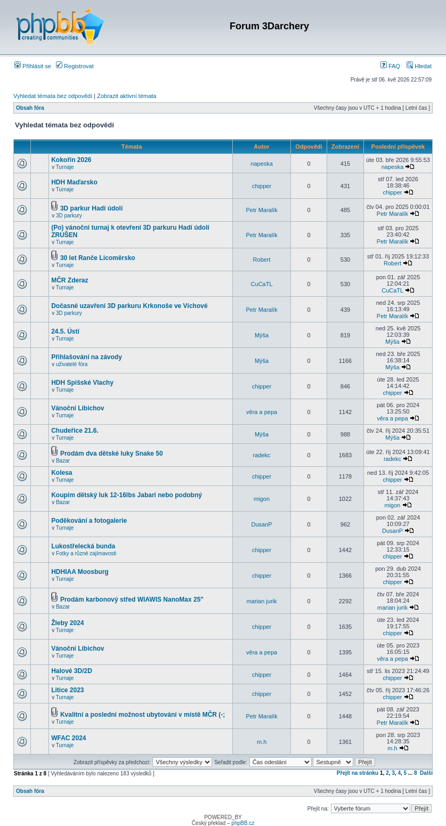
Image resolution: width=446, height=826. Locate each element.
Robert (262, 259)
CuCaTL (262, 284)
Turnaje (65, 167)
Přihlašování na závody (86, 357)
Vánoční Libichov (77, 408)
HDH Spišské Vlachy (82, 382)
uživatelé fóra (71, 364)
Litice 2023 (67, 690)
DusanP (262, 524)
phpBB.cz (242, 823)
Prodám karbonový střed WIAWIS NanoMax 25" (132, 599)
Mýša (262, 335)
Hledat (419, 66)
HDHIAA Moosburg (80, 572)
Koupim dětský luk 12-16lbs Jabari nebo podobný (126, 495)
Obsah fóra (30, 108)
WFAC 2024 (68, 738)
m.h (261, 742)
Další (426, 773)
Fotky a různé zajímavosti (86, 553)
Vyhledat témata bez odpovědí (52, 96)
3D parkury (69, 215)
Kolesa (61, 472)
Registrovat (75, 66)
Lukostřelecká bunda (83, 546)
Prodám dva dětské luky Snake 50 (111, 453)
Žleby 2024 (67, 623)
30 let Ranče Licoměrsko (97, 258)
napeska (261, 163)
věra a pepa (261, 412)
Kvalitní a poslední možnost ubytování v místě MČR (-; (142, 714)
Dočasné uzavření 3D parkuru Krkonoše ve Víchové (129, 306)
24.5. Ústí (65, 331)
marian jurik (262, 601)
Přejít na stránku (357, 773)
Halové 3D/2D (71, 671)
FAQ (390, 66)
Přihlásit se (32, 66)
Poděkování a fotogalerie (89, 520)
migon (262, 499)
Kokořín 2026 (71, 160)
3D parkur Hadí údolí (91, 208)
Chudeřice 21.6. (75, 430)
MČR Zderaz (69, 280)
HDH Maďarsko (74, 182)
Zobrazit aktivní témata (126, 96)
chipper (261, 186)
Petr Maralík (261, 210)
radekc (262, 455)
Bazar (63, 461)
